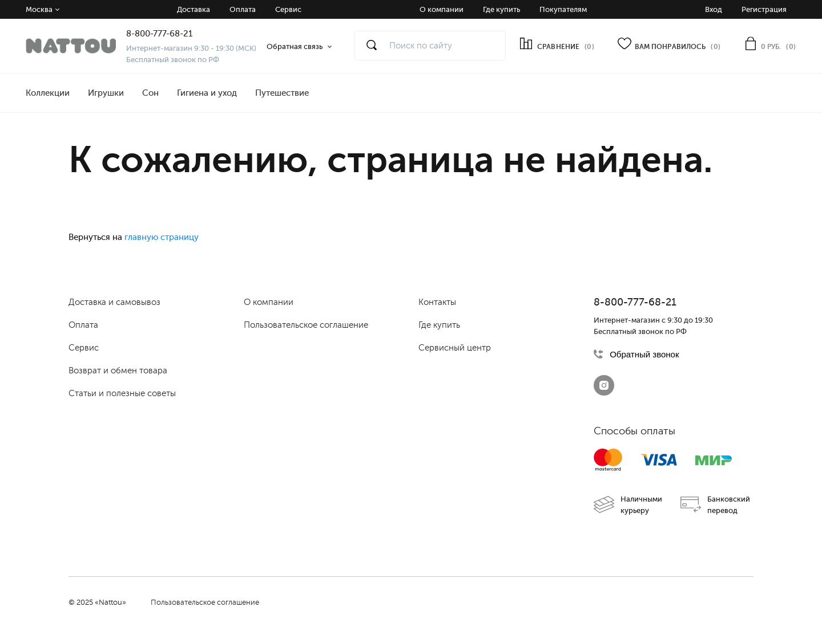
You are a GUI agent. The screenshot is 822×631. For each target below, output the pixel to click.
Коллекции (48, 93)
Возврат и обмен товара (117, 370)
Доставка (193, 9)
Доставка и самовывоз (114, 302)
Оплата (242, 9)
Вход (713, 9)
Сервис (288, 9)
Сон (150, 93)
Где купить (501, 9)
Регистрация (764, 9)
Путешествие (282, 93)
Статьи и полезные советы (122, 393)
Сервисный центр (454, 348)
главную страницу (161, 237)
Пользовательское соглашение (306, 325)
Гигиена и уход (207, 93)
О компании (442, 9)
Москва (39, 9)
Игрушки (106, 93)
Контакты (437, 302)
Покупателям (563, 9)
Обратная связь (295, 46)
